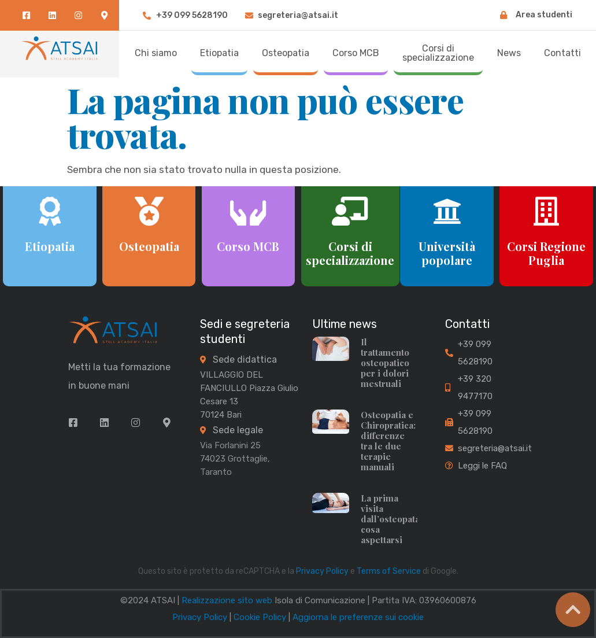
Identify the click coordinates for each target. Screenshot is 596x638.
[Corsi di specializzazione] (350, 211)
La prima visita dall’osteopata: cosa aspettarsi (391, 519)
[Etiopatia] (49, 211)
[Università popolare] (446, 211)
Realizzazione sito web (227, 600)
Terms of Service (389, 571)
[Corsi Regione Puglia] (546, 211)
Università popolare (447, 253)
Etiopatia (50, 246)
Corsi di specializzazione (350, 253)
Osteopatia (149, 246)
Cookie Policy (260, 617)
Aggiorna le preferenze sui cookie (358, 617)
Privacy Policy (322, 571)
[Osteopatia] (149, 211)
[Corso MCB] (248, 211)
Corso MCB (248, 246)
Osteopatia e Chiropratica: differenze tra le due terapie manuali (388, 441)
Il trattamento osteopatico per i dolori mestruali (385, 363)
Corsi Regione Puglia (546, 253)
